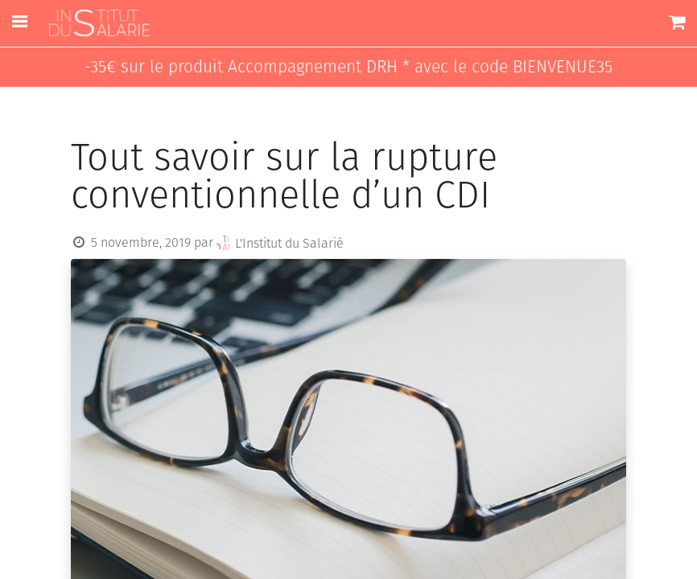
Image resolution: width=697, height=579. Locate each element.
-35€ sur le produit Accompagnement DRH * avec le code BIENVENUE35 (348, 67)
